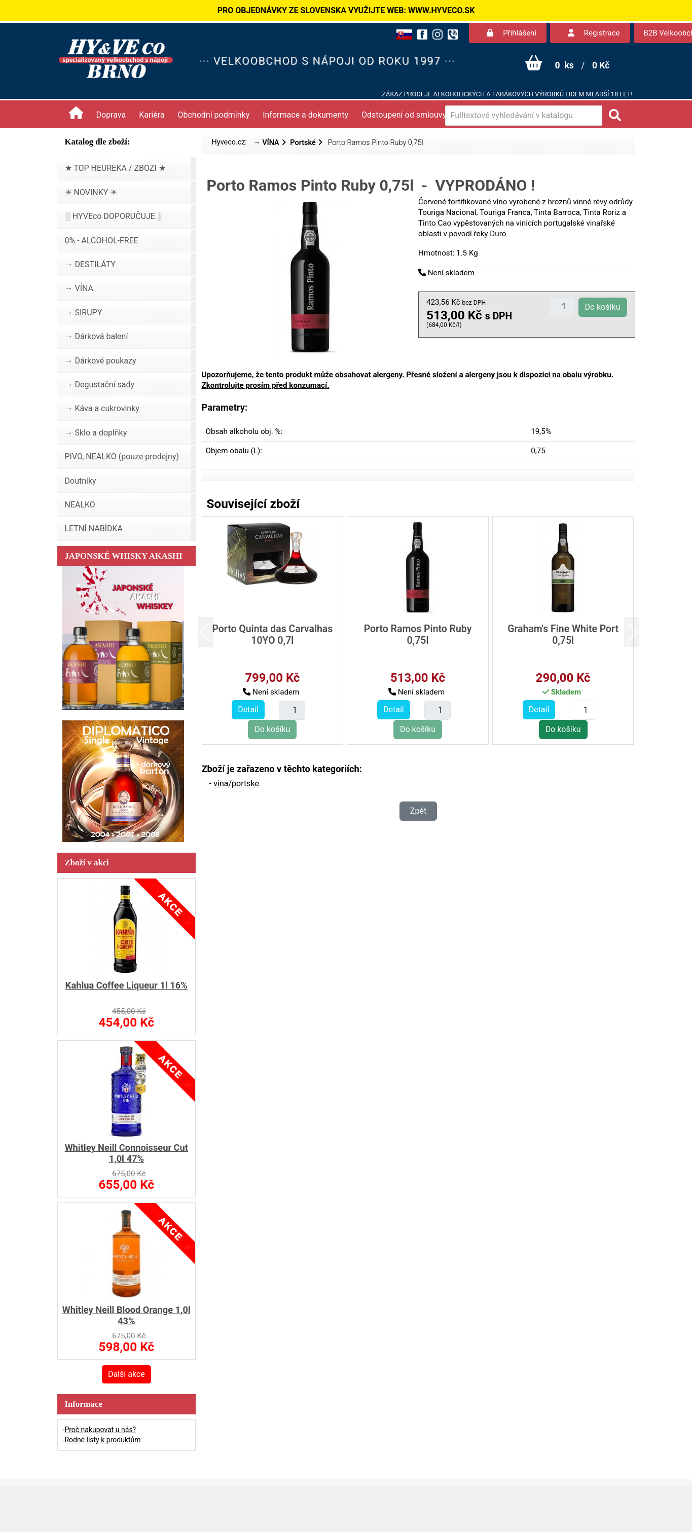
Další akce (126, 1374)
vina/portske (236, 783)
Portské (302, 142)
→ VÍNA (266, 142)
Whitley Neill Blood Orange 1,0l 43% (126, 1315)
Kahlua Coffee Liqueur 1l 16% (126, 985)
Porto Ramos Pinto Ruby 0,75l (418, 634)
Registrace (594, 33)
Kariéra (151, 115)
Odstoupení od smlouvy (403, 115)
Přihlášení (511, 33)
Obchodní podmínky (214, 115)
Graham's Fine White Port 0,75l (562, 634)
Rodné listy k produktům (102, 1440)
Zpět (418, 811)
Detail (248, 709)
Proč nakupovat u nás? (100, 1430)
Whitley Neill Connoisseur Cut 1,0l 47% (126, 1153)
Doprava (111, 115)
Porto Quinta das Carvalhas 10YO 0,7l (272, 634)
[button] (213, 632)
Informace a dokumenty (305, 115)
